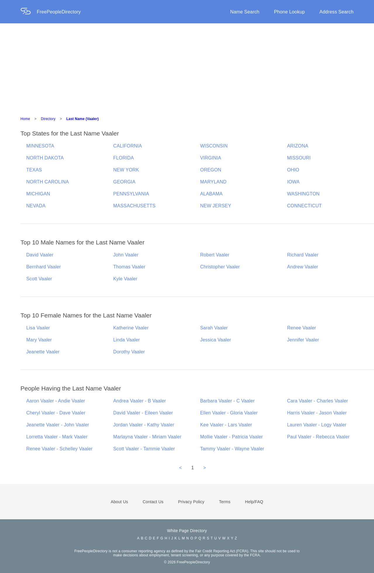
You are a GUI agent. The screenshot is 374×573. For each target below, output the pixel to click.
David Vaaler (39, 254)
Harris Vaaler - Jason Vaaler (317, 412)
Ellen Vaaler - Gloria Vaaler (229, 412)
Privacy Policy (191, 501)
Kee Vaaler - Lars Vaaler (226, 424)
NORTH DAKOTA (45, 157)
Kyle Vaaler (125, 278)
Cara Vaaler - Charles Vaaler (317, 400)
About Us (119, 501)
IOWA (293, 181)
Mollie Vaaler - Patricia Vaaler (231, 436)
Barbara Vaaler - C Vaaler (227, 400)
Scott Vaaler (39, 278)
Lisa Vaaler (38, 327)
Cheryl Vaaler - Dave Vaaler (55, 412)
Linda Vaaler (126, 339)
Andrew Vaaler (302, 266)
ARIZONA (298, 145)
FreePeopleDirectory (59, 11)
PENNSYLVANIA (131, 193)
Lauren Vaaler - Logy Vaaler (317, 424)
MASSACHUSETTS (134, 205)
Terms (224, 501)
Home (25, 119)
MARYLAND (213, 181)
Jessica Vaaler (215, 339)
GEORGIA (124, 181)
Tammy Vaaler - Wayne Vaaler (232, 448)
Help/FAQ (254, 501)
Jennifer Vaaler (303, 339)
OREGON (210, 169)
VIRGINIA (210, 157)
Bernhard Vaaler (43, 266)
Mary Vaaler (39, 339)
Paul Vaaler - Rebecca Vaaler (318, 436)
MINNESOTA (40, 145)
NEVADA (36, 205)
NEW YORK (126, 169)
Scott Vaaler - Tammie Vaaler (144, 448)
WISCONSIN (214, 145)
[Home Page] (28, 12)
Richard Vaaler (302, 254)
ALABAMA (211, 193)
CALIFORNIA (127, 145)
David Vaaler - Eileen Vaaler (143, 412)
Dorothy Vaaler (129, 351)
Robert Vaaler (214, 254)
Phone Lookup (289, 11)
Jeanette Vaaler (43, 351)
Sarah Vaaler (214, 327)
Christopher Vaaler (220, 266)
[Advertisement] (187, 67)
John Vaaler (125, 254)
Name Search (244, 11)
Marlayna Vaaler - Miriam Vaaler (147, 436)
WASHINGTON (303, 193)
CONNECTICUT (304, 205)
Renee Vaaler (301, 327)
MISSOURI (299, 157)
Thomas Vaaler (129, 266)
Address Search (336, 11)
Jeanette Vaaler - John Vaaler (57, 424)
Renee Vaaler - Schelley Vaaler (59, 448)
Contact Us (153, 501)
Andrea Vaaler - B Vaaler (139, 400)
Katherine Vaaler (131, 327)
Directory (48, 119)
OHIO (293, 169)
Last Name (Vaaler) (82, 119)
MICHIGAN (38, 193)
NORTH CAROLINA (47, 181)
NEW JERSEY (215, 205)
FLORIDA (123, 157)
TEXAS (34, 169)
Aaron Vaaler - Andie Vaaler (55, 400)
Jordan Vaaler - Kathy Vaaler (143, 424)
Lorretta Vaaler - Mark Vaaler (57, 436)
